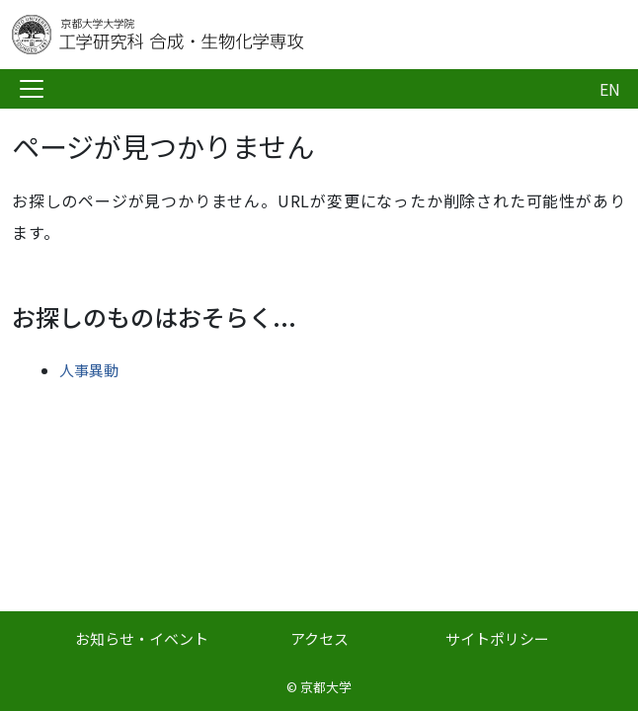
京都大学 (326, 686)
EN (609, 89)
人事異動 (89, 369)
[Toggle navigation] (31, 89)
